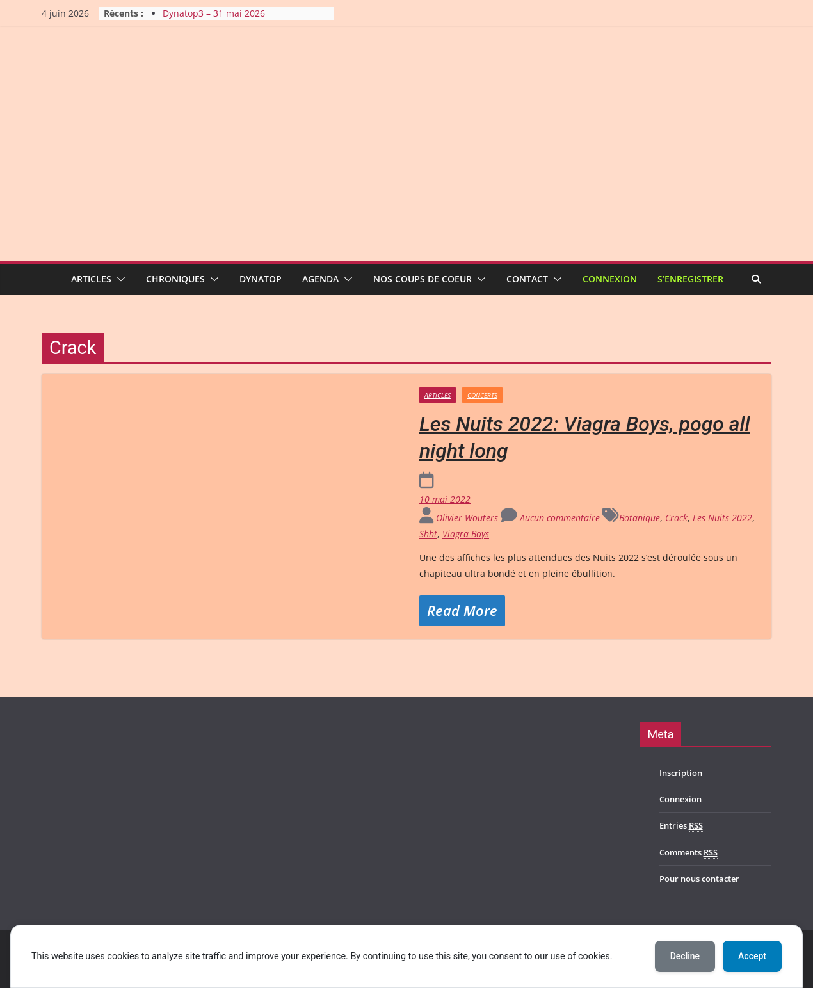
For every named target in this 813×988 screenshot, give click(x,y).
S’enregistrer (690, 279)
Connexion (610, 279)
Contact (527, 279)
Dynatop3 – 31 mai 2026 (214, 13)
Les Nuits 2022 (722, 518)
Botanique (639, 518)
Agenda (320, 279)
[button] (118, 279)
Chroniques (175, 279)
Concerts (482, 395)
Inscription (680, 773)
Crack (676, 518)
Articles (91, 279)
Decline (685, 956)
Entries (681, 826)
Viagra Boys (465, 534)
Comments (688, 852)
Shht (428, 534)
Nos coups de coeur (422, 279)
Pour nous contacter (699, 878)
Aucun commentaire (550, 518)
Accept (752, 956)
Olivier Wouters (468, 518)
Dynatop (260, 279)
